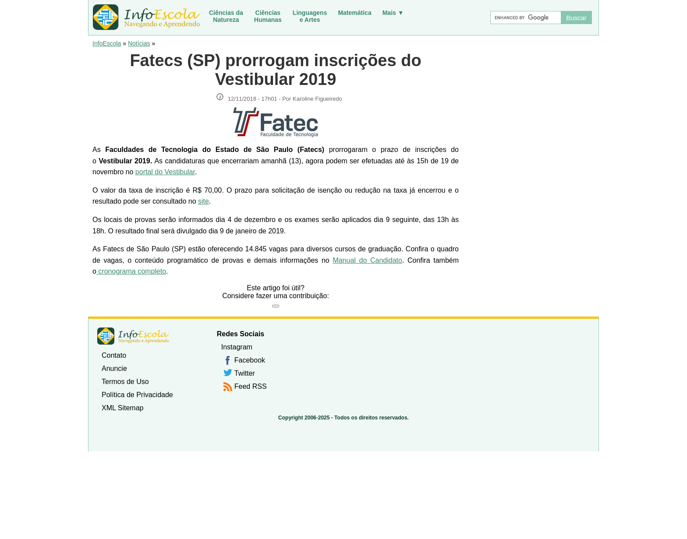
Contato (114, 355)
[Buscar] (525, 17)
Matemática (354, 12)
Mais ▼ (393, 12)
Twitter (244, 373)
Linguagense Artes (310, 16)
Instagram (236, 347)
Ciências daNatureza (226, 16)
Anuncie (114, 368)
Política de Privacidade (137, 394)
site (203, 201)
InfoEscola (106, 43)
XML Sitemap (122, 408)
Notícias (139, 43)
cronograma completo (131, 271)
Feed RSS (250, 386)
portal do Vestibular (165, 172)
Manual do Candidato (367, 260)
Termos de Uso (125, 381)
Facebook (249, 360)
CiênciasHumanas (268, 16)
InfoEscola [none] (133, 336)
